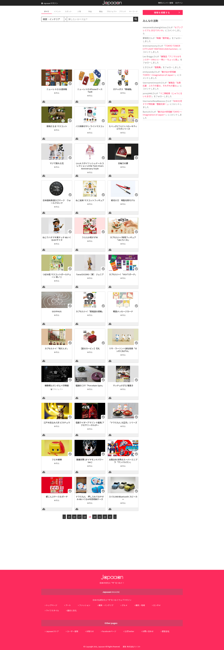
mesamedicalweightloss (155, 27)
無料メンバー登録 (165, 2)
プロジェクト (112, 11)
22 (105, 516)
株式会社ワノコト (134, 646)
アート (68, 605)
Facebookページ (109, 631)
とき (145, 67)
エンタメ (157, 605)
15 (69, 516)
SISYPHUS (57, 311)
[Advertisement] (89, 46)
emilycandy (148, 71)
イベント (57, 11)
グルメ (124, 605)
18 (84, 516)
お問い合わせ (148, 631)
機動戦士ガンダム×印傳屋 (57, 385)
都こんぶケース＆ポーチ (57, 496)
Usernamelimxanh (152, 82)
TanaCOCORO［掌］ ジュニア (90, 274)
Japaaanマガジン (49, 3)
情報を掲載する (162, 12)
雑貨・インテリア (106, 605)
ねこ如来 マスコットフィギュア (90, 200)
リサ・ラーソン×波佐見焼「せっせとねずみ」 (123, 350)
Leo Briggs (148, 56)
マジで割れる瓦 (57, 163)
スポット (68, 11)
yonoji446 (147, 93)
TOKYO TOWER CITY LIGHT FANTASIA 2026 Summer (161, 47)
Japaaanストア (52, 631)
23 (110, 516)
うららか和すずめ (90, 237)
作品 (90, 11)
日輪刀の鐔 (123, 163)
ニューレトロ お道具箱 (57, 89)
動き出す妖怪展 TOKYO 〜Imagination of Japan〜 (159, 73)
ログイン (179, 2)
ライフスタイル (52, 610)
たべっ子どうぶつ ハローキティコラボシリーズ (123, 127)
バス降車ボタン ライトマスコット (90, 127)
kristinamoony (150, 45)
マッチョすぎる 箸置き (123, 385)
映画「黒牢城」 (163, 37)
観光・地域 (140, 605)
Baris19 (146, 111)
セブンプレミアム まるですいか (163, 29)
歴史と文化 (72, 610)
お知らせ (90, 631)
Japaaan (112, 3)
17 (79, 516)
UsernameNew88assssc (154, 100)
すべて (46, 11)
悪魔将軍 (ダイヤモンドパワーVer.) (89, 461)
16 (74, 516)
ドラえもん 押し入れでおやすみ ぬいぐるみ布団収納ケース (90, 498)
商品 (101, 11)
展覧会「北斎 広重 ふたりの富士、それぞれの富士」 (162, 84)
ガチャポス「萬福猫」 (123, 89)
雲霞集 (158, 67)
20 (94, 516)
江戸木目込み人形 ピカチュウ (57, 422)
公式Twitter (129, 631)
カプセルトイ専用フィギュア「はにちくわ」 (123, 238)
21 (100, 516)
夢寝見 (146, 37)
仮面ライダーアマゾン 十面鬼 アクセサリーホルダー (90, 424)
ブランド (122, 11)
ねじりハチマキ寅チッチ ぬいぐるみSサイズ (57, 238)
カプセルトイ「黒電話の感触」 (90, 311)
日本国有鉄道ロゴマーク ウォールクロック (57, 201)
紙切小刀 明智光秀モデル (123, 200)
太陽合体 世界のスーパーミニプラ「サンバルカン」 (123, 461)
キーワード (133, 11)
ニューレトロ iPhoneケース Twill (89, 90)
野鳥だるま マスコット (57, 126)
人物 (79, 11)
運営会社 (165, 631)
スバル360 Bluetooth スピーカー (123, 498)
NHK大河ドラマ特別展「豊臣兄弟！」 (162, 102)
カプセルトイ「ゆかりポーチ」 (123, 274)
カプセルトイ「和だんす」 (57, 348)
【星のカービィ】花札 (90, 348)
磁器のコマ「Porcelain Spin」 (90, 385)
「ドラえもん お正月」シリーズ (123, 422)
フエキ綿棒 (57, 459)
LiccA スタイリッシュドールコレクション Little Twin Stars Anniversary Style (90, 166)
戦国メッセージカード (123, 311)
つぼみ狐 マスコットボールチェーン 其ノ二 (57, 275)
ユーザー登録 (72, 631)
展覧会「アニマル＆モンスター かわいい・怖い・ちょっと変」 (162, 58)
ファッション (84, 605)
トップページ (51, 605)
